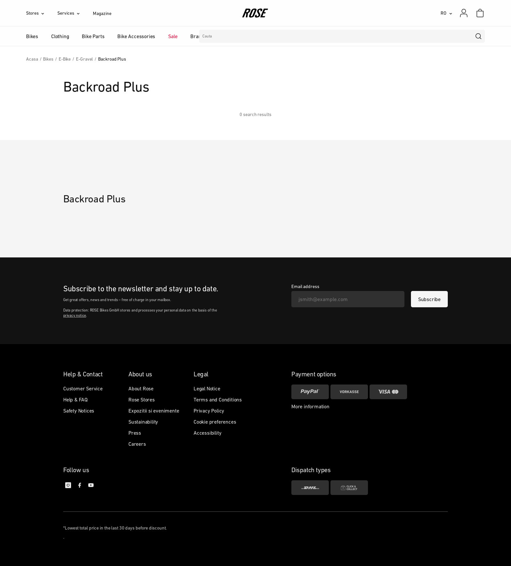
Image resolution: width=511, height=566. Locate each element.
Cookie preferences (215, 422)
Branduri (200, 36)
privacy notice (74, 315)
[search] (479, 36)
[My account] (464, 13)
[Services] (75, 13)
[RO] (446, 13)
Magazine (102, 13)
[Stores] (41, 13)
